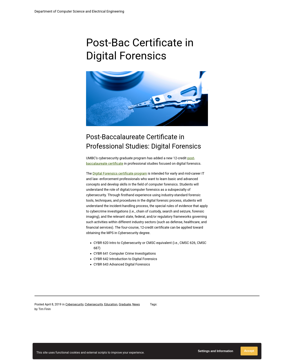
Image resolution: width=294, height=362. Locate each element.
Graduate (125, 304)
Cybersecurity (74, 304)
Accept (249, 350)
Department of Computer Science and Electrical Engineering (79, 11)
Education (110, 304)
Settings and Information (215, 351)
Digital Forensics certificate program (120, 173)
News (136, 304)
